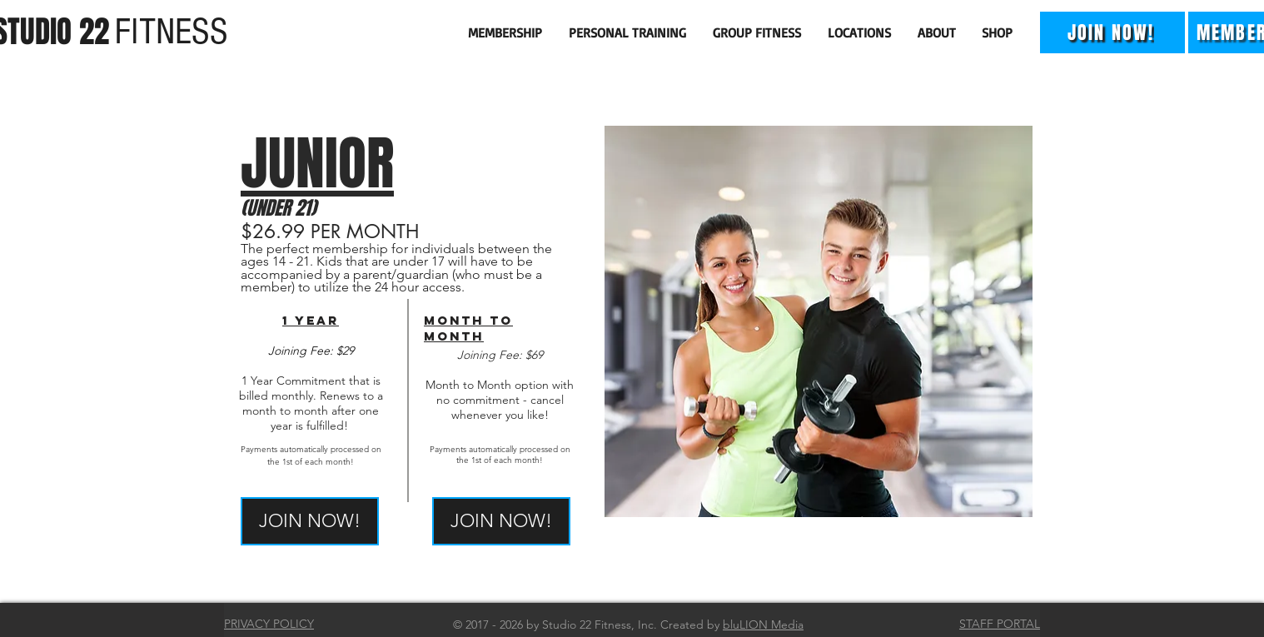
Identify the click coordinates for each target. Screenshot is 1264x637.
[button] (505, 32)
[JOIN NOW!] (1112, 32)
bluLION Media (763, 624)
